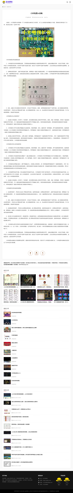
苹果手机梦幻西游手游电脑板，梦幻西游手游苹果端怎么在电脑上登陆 (27, 454)
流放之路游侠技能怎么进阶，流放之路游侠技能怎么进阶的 (33, 287)
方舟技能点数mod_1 (16, 373)
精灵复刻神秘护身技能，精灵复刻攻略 (62, 287)
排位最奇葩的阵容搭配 (17, 312)
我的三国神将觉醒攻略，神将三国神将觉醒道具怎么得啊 (24, 327)
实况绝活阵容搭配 (16, 380)
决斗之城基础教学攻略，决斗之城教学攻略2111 (22, 447)
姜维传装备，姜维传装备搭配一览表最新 (13, 302)
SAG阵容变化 (15, 320)
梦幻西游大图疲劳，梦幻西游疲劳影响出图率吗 (22, 462)
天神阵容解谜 (15, 335)
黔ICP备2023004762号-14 (44, 491)
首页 (5, 6)
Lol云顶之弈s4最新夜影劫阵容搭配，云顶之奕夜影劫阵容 (33, 302)
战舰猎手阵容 (15, 365)
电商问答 (9, 6)
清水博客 (7, 2)
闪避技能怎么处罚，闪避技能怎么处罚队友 (46, 287)
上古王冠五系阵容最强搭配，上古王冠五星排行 (14, 287)
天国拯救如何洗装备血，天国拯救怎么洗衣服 (47, 302)
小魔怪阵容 (14, 350)
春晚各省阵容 (15, 342)
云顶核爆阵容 (15, 358)
